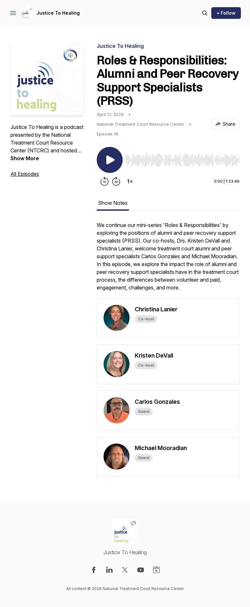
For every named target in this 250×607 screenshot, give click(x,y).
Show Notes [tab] (113, 203)
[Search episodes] (204, 13)
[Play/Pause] (110, 160)
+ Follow (226, 13)
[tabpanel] (168, 259)
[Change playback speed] (129, 181)
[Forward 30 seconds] (116, 181)
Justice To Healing (58, 13)
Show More (24, 158)
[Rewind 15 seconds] (104, 181)
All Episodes (24, 174)
